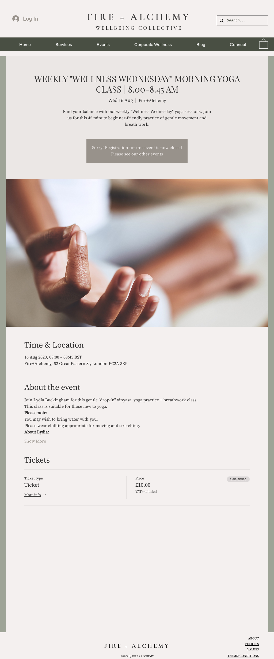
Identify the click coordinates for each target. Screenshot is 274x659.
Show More (35, 441)
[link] (263, 43)
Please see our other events (137, 154)
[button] (63, 44)
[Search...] (242, 20)
